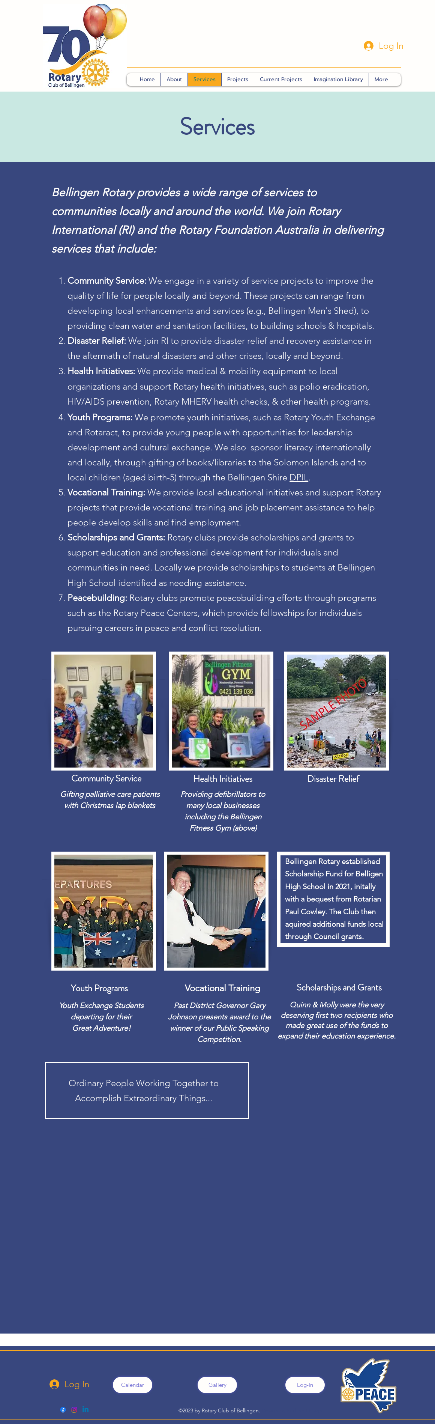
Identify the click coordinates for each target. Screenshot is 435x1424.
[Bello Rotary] (74, 1409)
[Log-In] (305, 1385)
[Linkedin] (85, 1409)
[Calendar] (132, 1385)
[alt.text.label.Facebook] (63, 1409)
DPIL (299, 477)
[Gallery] (217, 1385)
